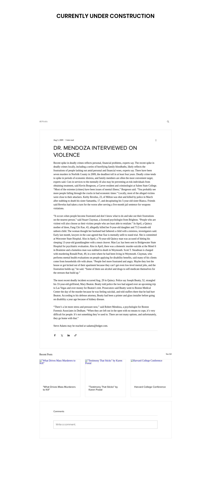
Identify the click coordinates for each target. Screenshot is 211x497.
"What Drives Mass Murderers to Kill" (59, 388)
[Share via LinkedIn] (68, 335)
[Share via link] (75, 335)
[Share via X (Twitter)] (61, 335)
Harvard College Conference (150, 386)
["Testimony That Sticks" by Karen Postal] (105, 370)
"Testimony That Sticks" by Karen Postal (103, 388)
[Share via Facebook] (54, 335)
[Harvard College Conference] (151, 370)
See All (169, 354)
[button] (168, 121)
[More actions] (156, 140)
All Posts (43, 121)
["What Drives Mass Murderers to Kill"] (60, 370)
